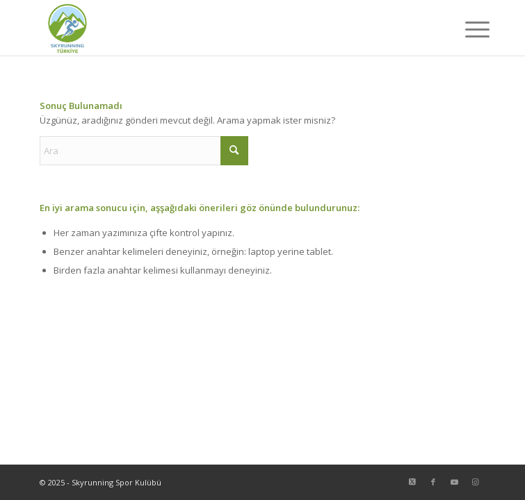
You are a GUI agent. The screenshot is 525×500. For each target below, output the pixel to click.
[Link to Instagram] (475, 482)
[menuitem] (466, 29)
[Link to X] (412, 482)
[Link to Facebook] (433, 482)
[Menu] (466, 29)
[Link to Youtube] (454, 482)
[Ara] (144, 150)
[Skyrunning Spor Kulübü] (218, 28)
